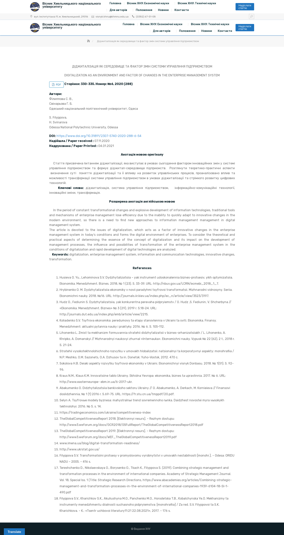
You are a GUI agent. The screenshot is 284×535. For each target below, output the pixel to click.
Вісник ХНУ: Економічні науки (148, 3)
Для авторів (118, 10)
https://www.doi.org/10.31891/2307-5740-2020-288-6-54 (98, 136)
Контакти (181, 10)
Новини (163, 10)
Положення (144, 10)
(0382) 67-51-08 (146, 16)
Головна (115, 3)
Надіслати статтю (244, 6)
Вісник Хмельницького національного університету (72, 5)
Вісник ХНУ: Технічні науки (197, 3)
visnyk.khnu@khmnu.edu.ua (112, 16)
